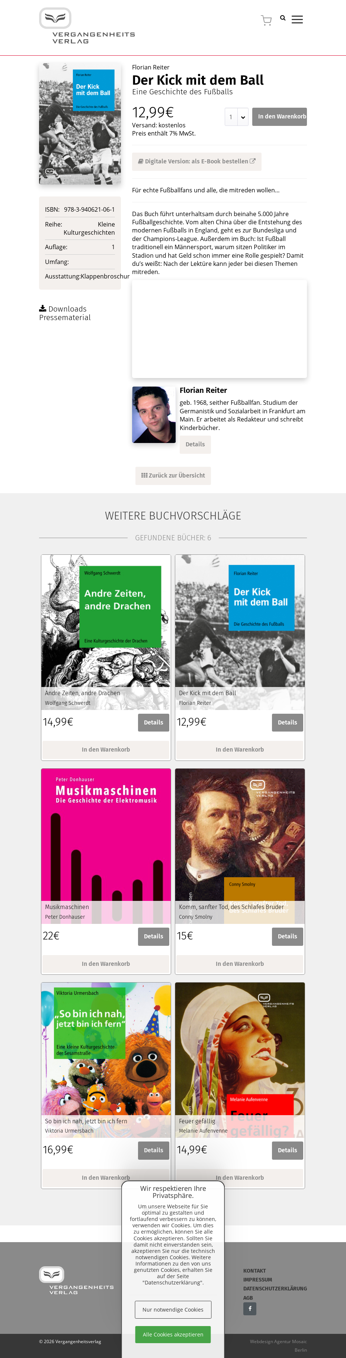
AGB (248, 1298)
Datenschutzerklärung (275, 1289)
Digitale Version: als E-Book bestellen (197, 161)
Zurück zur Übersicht (173, 475)
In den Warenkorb (282, 116)
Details (195, 444)
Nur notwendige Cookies (173, 1309)
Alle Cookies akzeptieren (173, 1334)
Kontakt (254, 1271)
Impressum (257, 1280)
